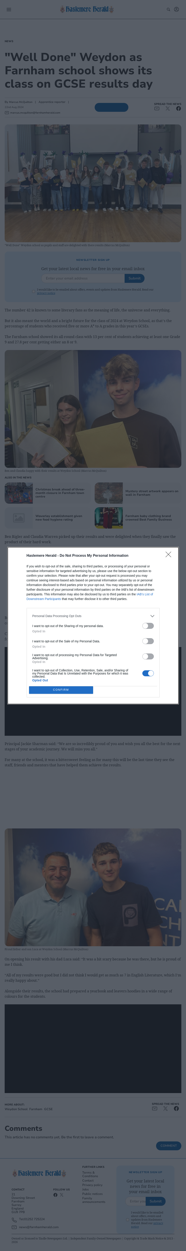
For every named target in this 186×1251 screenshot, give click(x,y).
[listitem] (93, 616)
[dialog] (93, 625)
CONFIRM (61, 690)
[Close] (170, 556)
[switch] (148, 626)
